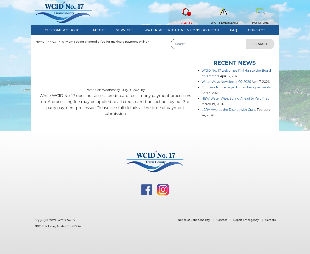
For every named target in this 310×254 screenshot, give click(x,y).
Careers (270, 220)
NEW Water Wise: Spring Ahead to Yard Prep (236, 98)
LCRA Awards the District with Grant (229, 110)
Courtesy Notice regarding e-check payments (236, 87)
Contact (221, 220)
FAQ (53, 41)
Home (40, 41)
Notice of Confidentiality (194, 220)
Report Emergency (246, 220)
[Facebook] (147, 189)
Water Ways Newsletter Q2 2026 (226, 82)
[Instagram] (163, 189)
